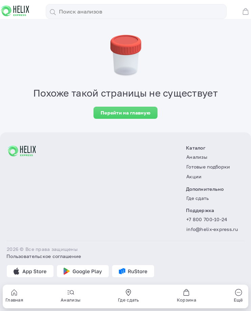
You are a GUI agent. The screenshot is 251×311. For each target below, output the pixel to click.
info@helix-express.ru (212, 229)
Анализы (196, 157)
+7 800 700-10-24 (206, 219)
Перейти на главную (125, 112)
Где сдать (197, 198)
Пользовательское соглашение (43, 256)
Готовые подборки (208, 167)
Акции (194, 176)
